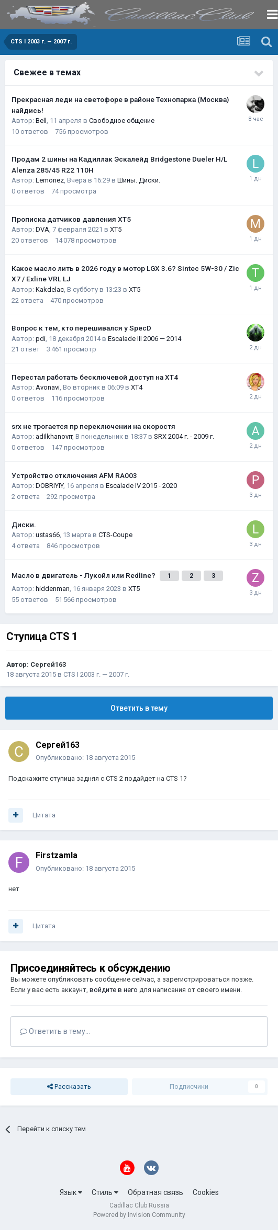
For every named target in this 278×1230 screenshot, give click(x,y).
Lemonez (50, 180)
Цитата (43, 815)
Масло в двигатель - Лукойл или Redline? (84, 575)
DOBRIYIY (49, 485)
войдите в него (114, 990)
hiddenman (53, 589)
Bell (41, 120)
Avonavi (48, 387)
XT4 (136, 387)
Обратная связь (155, 1192)
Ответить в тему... (55, 1031)
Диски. (24, 524)
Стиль (105, 1192)
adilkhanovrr (54, 436)
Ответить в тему (139, 708)
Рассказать (69, 1087)
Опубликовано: (85, 757)
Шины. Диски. (138, 180)
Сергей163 (48, 664)
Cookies (206, 1192)
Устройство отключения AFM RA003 (74, 475)
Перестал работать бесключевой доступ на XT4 (95, 377)
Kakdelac (50, 289)
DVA (42, 229)
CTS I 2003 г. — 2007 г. (96, 674)
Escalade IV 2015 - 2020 (141, 485)
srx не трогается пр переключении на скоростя (93, 426)
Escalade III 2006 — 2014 (144, 339)
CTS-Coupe (115, 535)
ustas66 (48, 535)
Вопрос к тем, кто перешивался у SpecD (81, 328)
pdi (41, 339)
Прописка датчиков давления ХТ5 (71, 219)
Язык (71, 1192)
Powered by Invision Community (139, 1214)
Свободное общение (121, 120)
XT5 (115, 229)
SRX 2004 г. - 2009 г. (184, 436)
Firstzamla (56, 855)
